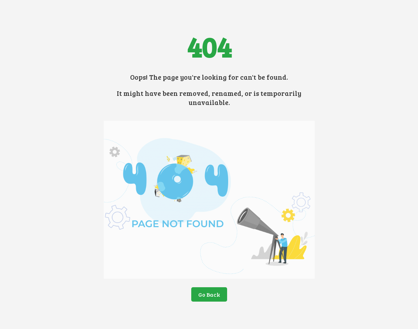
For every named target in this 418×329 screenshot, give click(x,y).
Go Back (209, 294)
